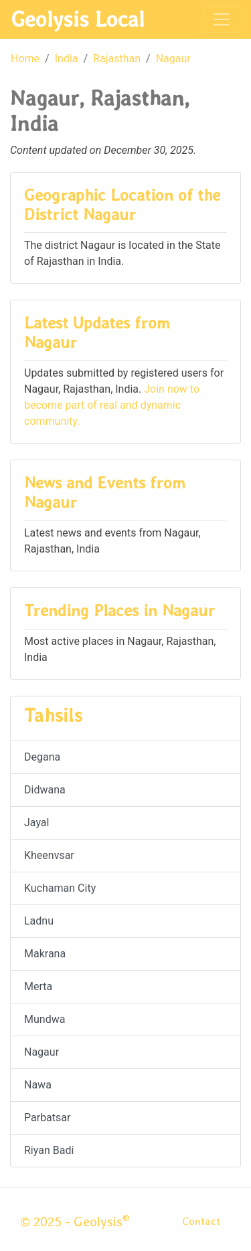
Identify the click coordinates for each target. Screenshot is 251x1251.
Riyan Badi (49, 1150)
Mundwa (44, 1019)
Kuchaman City (60, 888)
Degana (42, 757)
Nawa (38, 1084)
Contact (201, 1221)
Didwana (45, 789)
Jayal (36, 822)
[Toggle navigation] (221, 19)
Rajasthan (117, 58)
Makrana (45, 953)
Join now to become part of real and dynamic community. (111, 405)
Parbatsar (47, 1117)
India (66, 58)
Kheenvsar (49, 855)
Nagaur (173, 58)
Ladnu (39, 921)
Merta (38, 986)
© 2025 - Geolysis (75, 1222)
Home (25, 58)
